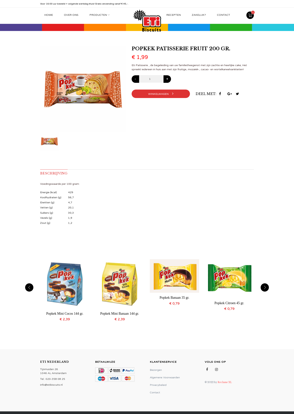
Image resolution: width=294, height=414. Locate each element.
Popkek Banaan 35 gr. (174, 297)
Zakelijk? (199, 15)
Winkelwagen (160, 94)
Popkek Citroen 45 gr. (229, 303)
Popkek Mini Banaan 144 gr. (119, 313)
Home (48, 15)
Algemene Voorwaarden (165, 377)
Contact (223, 15)
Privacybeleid (158, 385)
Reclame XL (225, 382)
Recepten (173, 15)
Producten (98, 15)
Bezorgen (156, 370)
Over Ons (71, 15)
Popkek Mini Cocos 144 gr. (64, 313)
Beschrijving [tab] (54, 173)
